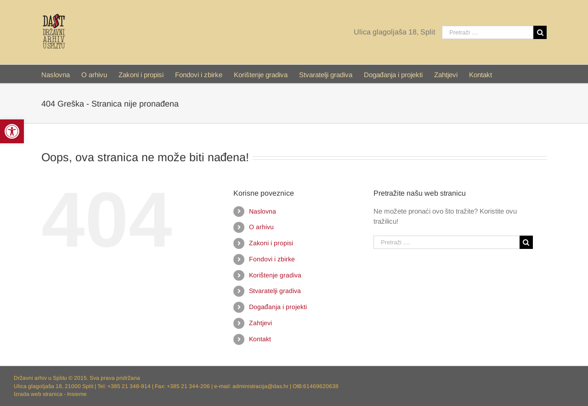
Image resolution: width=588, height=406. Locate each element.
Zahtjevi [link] (260, 323)
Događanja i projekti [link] (278, 306)
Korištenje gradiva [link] (275, 275)
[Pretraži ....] (487, 32)
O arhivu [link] (261, 227)
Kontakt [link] (260, 339)
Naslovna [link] (262, 211)
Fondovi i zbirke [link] (272, 259)
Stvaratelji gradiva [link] (275, 290)
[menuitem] (61, 74)
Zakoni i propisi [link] (271, 243)
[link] (12, 131)
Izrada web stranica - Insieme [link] (50, 394)
